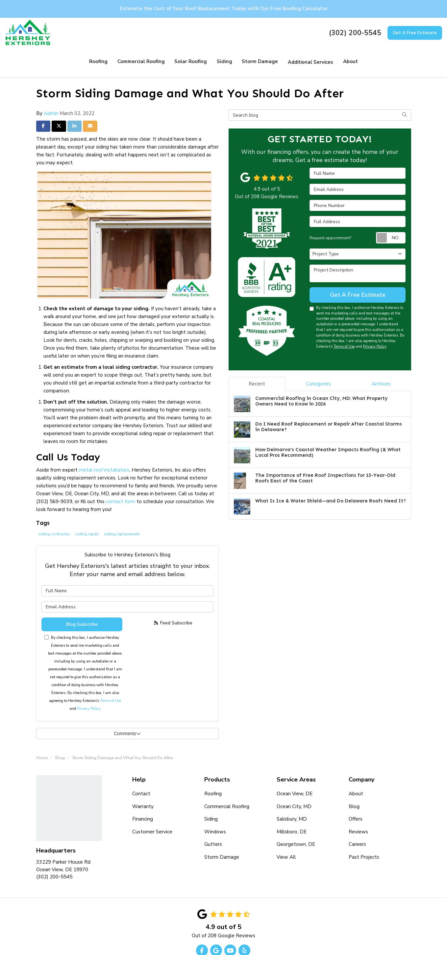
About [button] (316, 32)
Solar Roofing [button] (157, 32)
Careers (357, 814)
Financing (142, 789)
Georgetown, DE (296, 814)
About (356, 764)
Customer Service (152, 802)
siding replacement (121, 504)
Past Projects (364, 827)
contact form (120, 472)
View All (286, 827)
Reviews (358, 802)
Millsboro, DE (292, 802)
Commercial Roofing (226, 776)
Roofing (213, 764)
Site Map (238, 936)
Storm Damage (221, 827)
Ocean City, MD (294, 776)
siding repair (87, 504)
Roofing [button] (66, 32)
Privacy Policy (88, 679)
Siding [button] (191, 32)
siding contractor (54, 504)
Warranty (143, 776)
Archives (381, 354)
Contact (141, 764)
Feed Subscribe (173, 593)
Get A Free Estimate (415, 33)
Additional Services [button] (276, 32)
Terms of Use (110, 671)
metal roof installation (104, 440)
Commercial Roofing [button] (108, 32)
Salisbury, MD (292, 789)
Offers (355, 789)
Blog (354, 776)
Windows (215, 802)
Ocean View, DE (294, 764)
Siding (211, 789)
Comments (127, 704)
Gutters (213, 814)
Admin (51, 84)
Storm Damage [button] (225, 32)
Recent (257, 354)
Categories (318, 354)
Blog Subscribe (82, 595)
